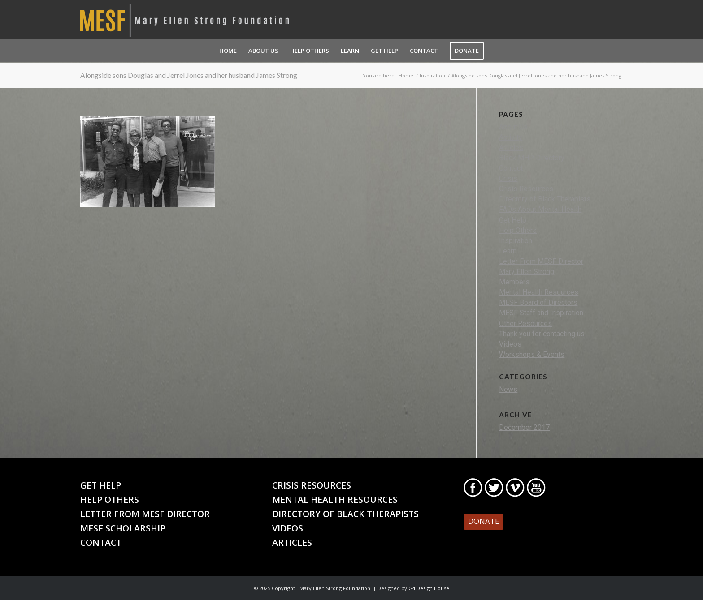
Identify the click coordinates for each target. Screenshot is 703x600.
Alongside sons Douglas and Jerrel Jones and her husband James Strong (188, 75)
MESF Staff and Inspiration (541, 313)
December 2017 (524, 427)
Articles (511, 147)
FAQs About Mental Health (540, 209)
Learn (507, 251)
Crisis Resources (526, 188)
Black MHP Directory (531, 158)
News (508, 389)
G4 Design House (428, 588)
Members (514, 282)
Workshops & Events (531, 354)
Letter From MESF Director (541, 261)
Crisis (508, 178)
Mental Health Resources (538, 292)
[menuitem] (228, 50)
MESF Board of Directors (538, 302)
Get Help (512, 220)
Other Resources (525, 323)
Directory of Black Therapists (544, 199)
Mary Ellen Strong (526, 271)
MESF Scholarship (122, 528)
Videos (510, 344)
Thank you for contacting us (542, 334)
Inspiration (515, 240)
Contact (511, 168)
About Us (513, 127)
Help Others (518, 230)
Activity (510, 137)
